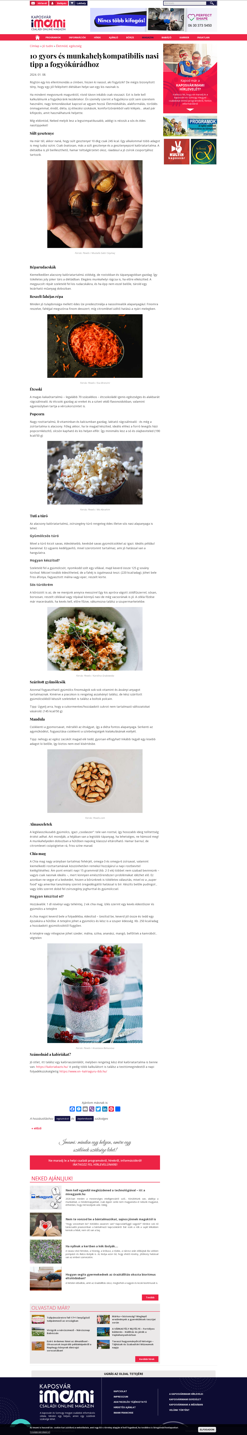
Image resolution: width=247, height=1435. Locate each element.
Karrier (184, 37)
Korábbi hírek (146, 1359)
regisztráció (62, 1118)
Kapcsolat (120, 1391)
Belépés (62, 3)
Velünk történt (179, 1409)
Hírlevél (42, 3)
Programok (53, 37)
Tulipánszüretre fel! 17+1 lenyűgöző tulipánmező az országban (68, 1319)
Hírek (97, 37)
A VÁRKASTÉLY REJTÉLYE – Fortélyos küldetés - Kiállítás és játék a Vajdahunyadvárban (133, 1331)
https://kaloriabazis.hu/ (52, 1067)
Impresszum (121, 1396)
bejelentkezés (84, 1118)
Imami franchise (123, 1412)
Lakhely (81, 3)
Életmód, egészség (69, 46)
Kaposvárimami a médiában (186, 1404)
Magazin (148, 37)
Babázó (166, 37)
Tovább (150, 1297)
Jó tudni (47, 46)
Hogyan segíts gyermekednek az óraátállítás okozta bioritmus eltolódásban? (111, 1276)
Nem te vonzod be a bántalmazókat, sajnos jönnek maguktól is (111, 1219)
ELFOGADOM (207, 1429)
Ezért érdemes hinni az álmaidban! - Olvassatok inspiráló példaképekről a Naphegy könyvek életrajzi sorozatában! (69, 1346)
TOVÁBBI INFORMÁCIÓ (40, 1432)
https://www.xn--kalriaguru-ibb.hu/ (83, 1071)
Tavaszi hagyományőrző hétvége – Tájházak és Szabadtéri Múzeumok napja (133, 1344)
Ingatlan (203, 37)
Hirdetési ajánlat (125, 1407)
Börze (130, 37)
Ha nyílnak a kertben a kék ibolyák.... (92, 1246)
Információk (77, 37)
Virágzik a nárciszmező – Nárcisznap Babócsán (68, 1332)
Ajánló (113, 37)
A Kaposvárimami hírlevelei (186, 1393)
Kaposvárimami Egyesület (185, 1399)
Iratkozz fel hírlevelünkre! (95, 1164)
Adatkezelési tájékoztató (130, 1401)
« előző (36, 1128)
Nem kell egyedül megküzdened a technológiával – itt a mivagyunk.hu (105, 1192)
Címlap (37, 37)
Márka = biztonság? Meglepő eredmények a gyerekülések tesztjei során (134, 1319)
